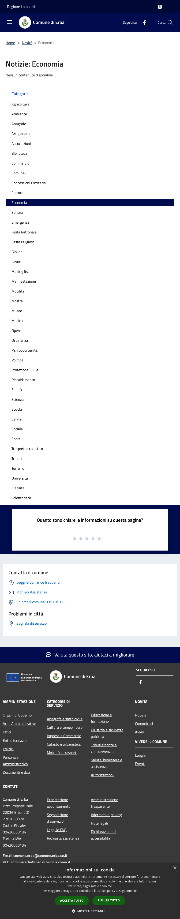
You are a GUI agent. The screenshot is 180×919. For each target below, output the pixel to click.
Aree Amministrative (19, 723)
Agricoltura (20, 104)
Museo (16, 311)
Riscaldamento (23, 380)
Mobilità (17, 291)
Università (19, 478)
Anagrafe (18, 124)
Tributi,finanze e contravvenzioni (104, 748)
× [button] (174, 868)
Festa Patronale (24, 232)
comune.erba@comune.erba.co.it (40, 855)
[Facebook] (142, 22)
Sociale (17, 429)
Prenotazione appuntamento (58, 803)
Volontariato (21, 498)
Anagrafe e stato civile (64, 719)
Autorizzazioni (102, 775)
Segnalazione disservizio (57, 818)
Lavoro (16, 261)
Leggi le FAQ (57, 830)
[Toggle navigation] (9, 22)
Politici (8, 749)
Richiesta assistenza (63, 838)
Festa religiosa (22, 242)
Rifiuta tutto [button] (109, 900)
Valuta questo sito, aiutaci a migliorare (90, 654)
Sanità (16, 389)
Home (10, 42)
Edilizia (17, 212)
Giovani (17, 252)
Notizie (140, 715)
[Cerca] (170, 22)
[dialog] (90, 891)
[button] (90, 911)
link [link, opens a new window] (135, 891)
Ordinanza (19, 340)
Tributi (16, 458)
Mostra (17, 301)
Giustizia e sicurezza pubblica (107, 733)
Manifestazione (23, 281)
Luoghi (140, 755)
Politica (17, 360)
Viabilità (17, 488)
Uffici (7, 732)
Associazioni (21, 143)
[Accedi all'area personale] (160, 6)
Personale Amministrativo (15, 760)
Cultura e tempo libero (64, 727)
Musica (17, 320)
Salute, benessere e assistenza (106, 763)
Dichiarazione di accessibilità (103, 835)
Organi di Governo (17, 715)
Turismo (17, 468)
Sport (15, 439)
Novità (27, 42)
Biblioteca (19, 153)
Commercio (20, 163)
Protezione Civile (24, 370)
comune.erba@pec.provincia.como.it (40, 862)
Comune (18, 173)
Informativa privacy (106, 815)
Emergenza (20, 222)
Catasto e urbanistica (64, 744)
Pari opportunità (24, 350)
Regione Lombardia (22, 6)
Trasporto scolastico (27, 448)
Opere (16, 330)
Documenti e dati (16, 772)
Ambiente (19, 114)
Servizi (16, 419)
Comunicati (144, 723)
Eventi (140, 763)
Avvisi (140, 732)
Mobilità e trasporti (62, 752)
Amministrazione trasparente (104, 803)
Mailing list (20, 271)
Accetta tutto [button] (72, 901)
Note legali (99, 823)
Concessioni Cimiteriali (29, 183)
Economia (19, 202)
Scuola (16, 409)
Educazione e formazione (101, 718)
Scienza (17, 399)
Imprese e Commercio (64, 736)
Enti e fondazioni (16, 740)
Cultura (17, 192)
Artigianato (20, 133)
